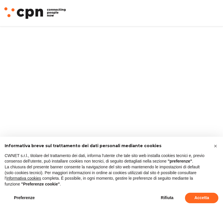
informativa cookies (23, 178)
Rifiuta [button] (167, 197)
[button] (215, 146)
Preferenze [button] (24, 197)
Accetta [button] (201, 197)
